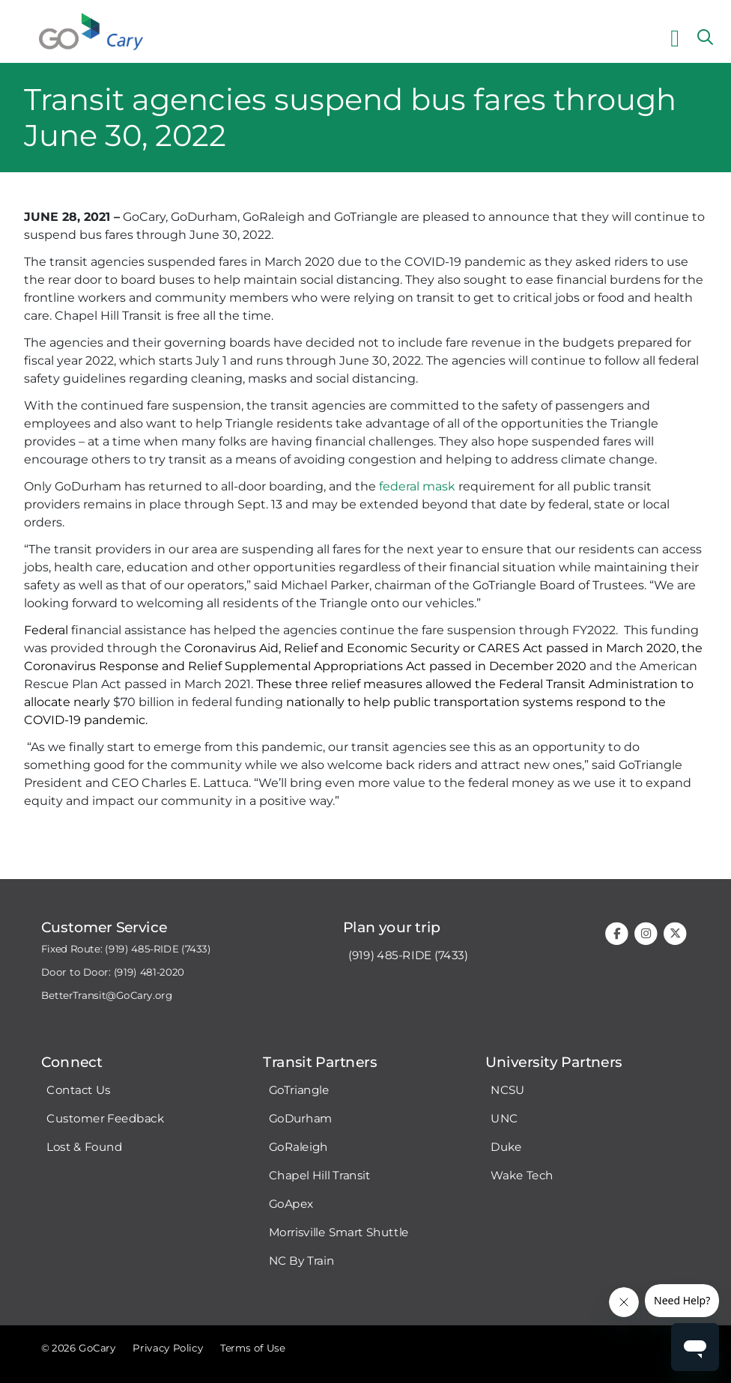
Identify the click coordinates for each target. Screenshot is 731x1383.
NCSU (508, 1089)
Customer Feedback (105, 1118)
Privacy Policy (168, 1348)
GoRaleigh (298, 1146)
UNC (504, 1118)
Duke (506, 1146)
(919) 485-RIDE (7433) (408, 955)
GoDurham (301, 1118)
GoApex (291, 1203)
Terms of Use (252, 1348)
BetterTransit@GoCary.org (107, 995)
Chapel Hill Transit (320, 1175)
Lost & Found (84, 1146)
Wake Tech (522, 1175)
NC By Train (301, 1260)
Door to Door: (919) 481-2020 (112, 972)
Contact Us (78, 1089)
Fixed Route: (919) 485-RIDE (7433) (126, 948)
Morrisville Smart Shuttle (339, 1231)
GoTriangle (299, 1089)
